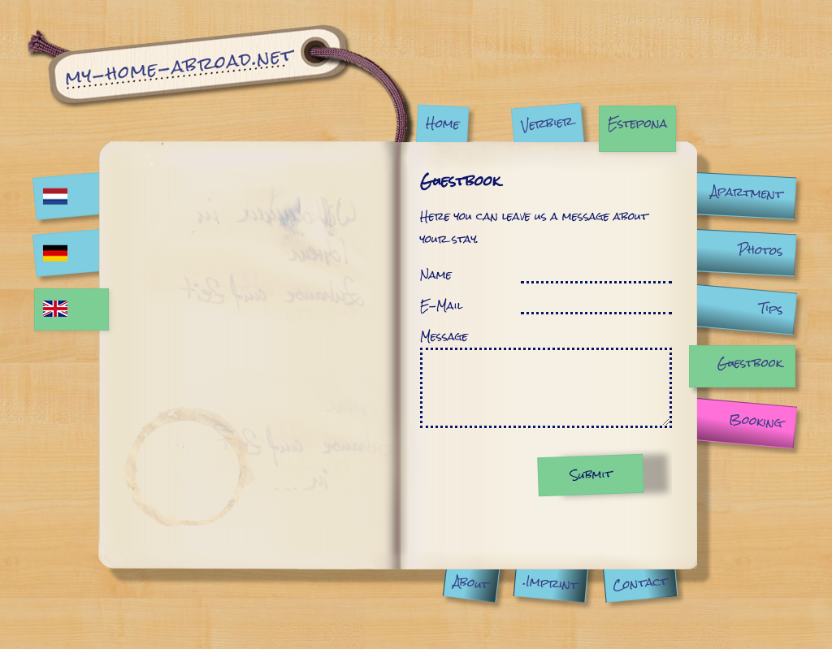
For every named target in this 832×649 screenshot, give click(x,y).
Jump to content (663, 19)
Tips (771, 308)
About (471, 582)
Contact (640, 583)
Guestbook (749, 362)
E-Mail (441, 305)
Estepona (637, 123)
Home (442, 123)
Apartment (746, 192)
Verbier (547, 122)
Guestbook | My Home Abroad (220, 83)
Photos (760, 250)
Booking (755, 421)
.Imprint (550, 583)
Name (436, 274)
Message (444, 336)
